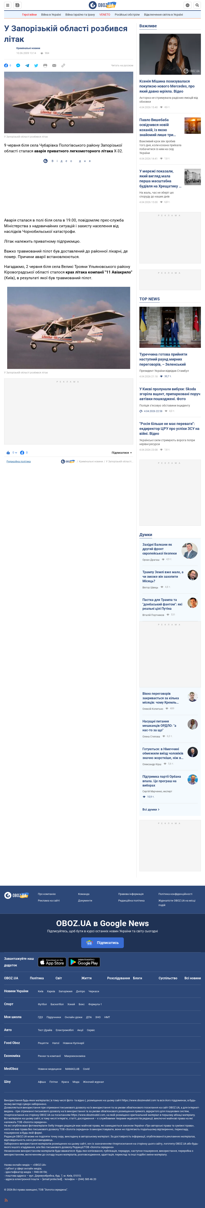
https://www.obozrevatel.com (139, 1100)
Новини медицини (49, 1068)
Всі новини (192, 978)
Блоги (137, 978)
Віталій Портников (153, 615)
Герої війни (29, 14)
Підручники (54, 1017)
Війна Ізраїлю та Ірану (80, 14)
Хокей (71, 1004)
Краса (65, 1081)
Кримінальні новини (28, 48)
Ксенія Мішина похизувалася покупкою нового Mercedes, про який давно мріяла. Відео (167, 86)
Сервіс (91, 1030)
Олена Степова (151, 736)
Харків (51, 991)
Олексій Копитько (152, 708)
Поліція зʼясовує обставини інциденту (164, 405)
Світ (59, 978)
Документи (85, 900)
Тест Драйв (45, 1030)
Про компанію (47, 894)
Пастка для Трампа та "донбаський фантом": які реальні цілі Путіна (162, 604)
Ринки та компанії (49, 1056)
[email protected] (52, 1179)
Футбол (42, 1004)
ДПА (89, 1017)
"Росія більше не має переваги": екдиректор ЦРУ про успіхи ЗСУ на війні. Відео (169, 428)
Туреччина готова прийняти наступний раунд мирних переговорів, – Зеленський (163, 359)
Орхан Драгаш (150, 559)
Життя (86, 978)
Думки (145, 534)
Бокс (82, 1004)
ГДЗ (40, 1017)
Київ (40, 991)
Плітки (53, 1081)
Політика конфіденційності (175, 894)
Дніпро (80, 991)
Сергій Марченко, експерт (157, 791)
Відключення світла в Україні (163, 14)
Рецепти (43, 1043)
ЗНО (98, 1017)
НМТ (107, 1017)
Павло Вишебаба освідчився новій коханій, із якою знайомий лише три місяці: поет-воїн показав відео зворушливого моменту (160, 127)
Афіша (42, 1081)
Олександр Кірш (151, 764)
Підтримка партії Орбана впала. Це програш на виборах (161, 781)
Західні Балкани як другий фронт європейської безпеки (159, 549)
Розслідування (118, 978)
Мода (76, 1081)
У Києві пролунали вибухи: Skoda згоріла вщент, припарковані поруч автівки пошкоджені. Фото (169, 394)
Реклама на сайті (49, 900)
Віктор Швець (150, 587)
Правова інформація (131, 894)
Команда (83, 894)
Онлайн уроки (73, 1017)
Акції (80, 1030)
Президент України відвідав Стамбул (164, 370)
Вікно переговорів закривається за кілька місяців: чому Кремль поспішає (160, 698)
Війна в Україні (51, 14)
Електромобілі (65, 1030)
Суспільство (168, 978)
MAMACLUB (72, 1068)
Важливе (148, 25)
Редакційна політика (19, 461)
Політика (37, 978)
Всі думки (149, 809)
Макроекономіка (74, 1056)
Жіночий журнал (93, 1081)
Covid (86, 1068)
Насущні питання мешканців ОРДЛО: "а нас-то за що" (159, 725)
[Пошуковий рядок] (197, 5)
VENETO (104, 14)
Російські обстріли (127, 14)
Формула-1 (95, 1004)
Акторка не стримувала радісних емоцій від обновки (168, 99)
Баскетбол (57, 1004)
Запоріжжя (65, 991)
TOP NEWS (149, 298)
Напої (55, 1043)
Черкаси (94, 991)
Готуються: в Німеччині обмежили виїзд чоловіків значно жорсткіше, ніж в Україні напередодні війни (162, 753)
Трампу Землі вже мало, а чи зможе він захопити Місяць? (162, 576)
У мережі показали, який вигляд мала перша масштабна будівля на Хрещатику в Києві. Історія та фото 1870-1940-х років (160, 179)
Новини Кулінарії (73, 1043)
